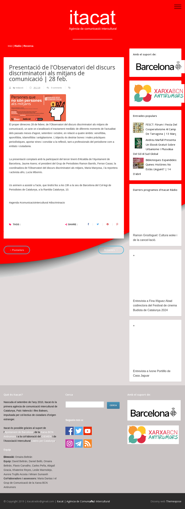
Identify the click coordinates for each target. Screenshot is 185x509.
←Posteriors (17, 249)
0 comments (56, 88)
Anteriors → (111, 249)
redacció (20, 88)
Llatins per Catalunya (43, 440)
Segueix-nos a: (74, 420)
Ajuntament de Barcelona (19, 432)
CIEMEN (46, 436)
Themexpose (173, 501)
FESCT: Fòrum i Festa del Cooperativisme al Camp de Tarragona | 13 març (161, 129)
